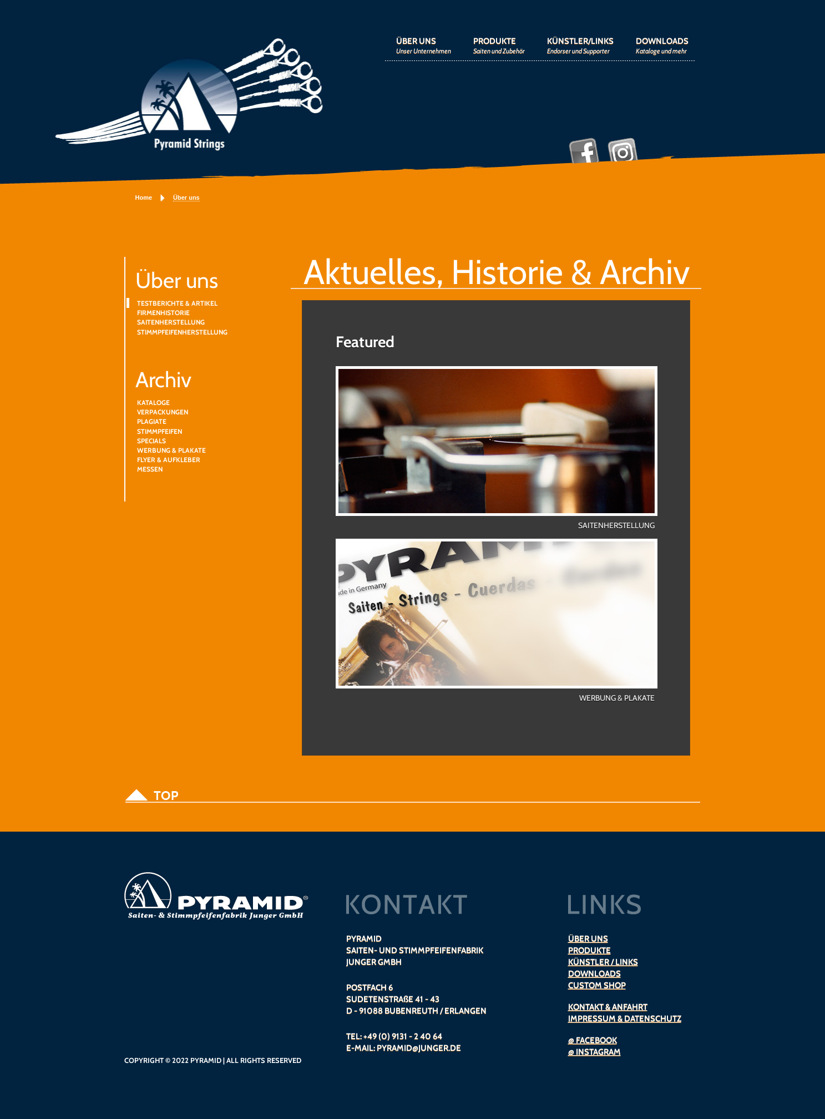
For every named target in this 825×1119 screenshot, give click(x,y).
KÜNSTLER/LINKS (580, 45)
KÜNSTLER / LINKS (603, 962)
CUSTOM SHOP (597, 985)
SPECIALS (151, 441)
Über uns (186, 197)
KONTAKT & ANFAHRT (607, 1007)
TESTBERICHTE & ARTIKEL (177, 303)
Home (144, 197)
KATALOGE (153, 402)
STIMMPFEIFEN (159, 431)
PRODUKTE (499, 45)
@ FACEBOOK (592, 1040)
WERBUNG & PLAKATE (171, 450)
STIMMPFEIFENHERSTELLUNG (182, 332)
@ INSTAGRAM (594, 1052)
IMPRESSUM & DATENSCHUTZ (624, 1019)
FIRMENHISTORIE (163, 312)
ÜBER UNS (423, 45)
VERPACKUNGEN (162, 412)
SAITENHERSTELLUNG (171, 322)
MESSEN (150, 469)
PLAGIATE (151, 421)
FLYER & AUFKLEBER (168, 459)
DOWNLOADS (662, 45)
